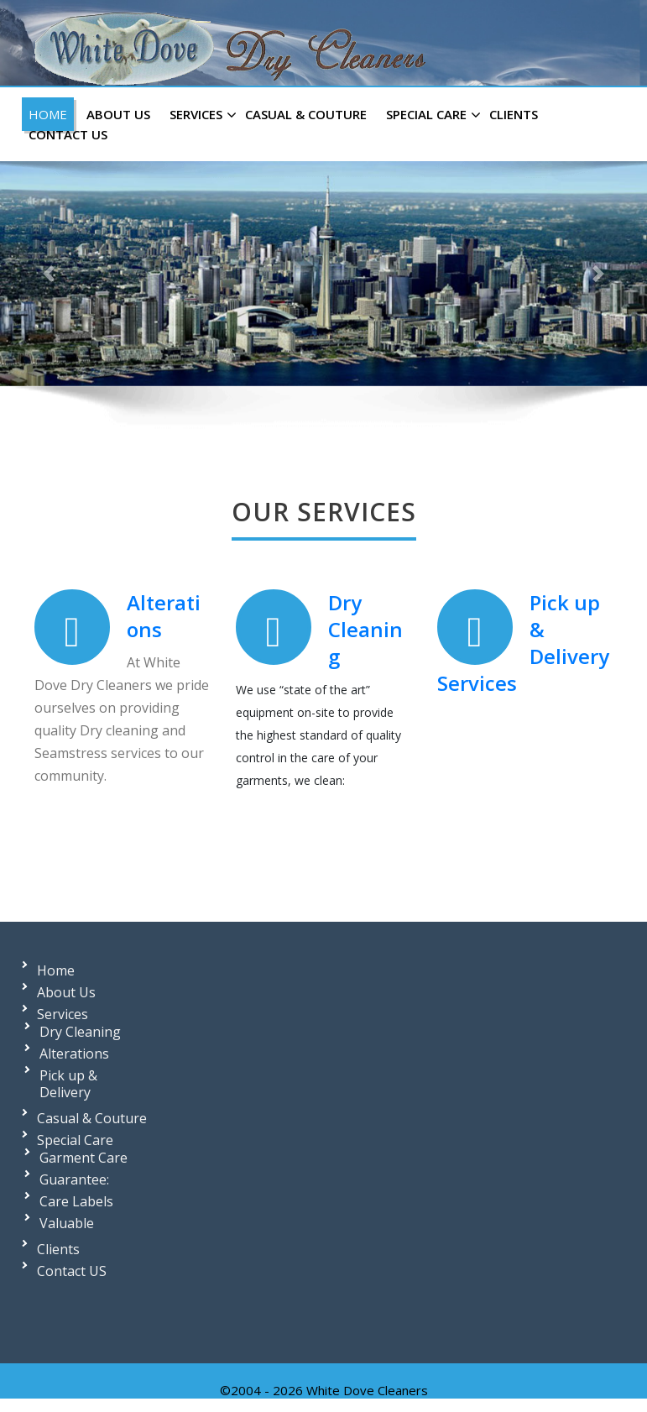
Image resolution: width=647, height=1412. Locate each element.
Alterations (163, 615)
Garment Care (83, 1157)
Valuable (66, 1223)
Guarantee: (74, 1179)
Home (48, 114)
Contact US (68, 134)
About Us (118, 114)
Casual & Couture (306, 114)
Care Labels (76, 1201)
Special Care (431, 115)
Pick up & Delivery (68, 1083)
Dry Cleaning (364, 629)
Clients (513, 114)
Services (201, 115)
